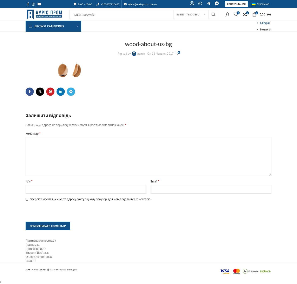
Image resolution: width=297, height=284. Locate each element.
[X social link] (40, 92)
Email (155, 181)
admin (141, 53)
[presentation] (52, 212)
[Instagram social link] (33, 4)
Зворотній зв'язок (37, 252)
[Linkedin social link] (61, 92)
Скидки (265, 23)
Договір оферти (36, 248)
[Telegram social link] (71, 92)
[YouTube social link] (39, 4)
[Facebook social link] (28, 4)
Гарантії (31, 260)
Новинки (265, 29)
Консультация (236, 4)
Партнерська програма (41, 240)
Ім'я (29, 181)
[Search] (143, 14)
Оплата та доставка (39, 256)
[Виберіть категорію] (191, 14)
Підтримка (32, 244)
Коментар (33, 133)
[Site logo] (45, 14)
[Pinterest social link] (50, 92)
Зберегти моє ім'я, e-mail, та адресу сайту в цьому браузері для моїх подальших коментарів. (90, 199)
